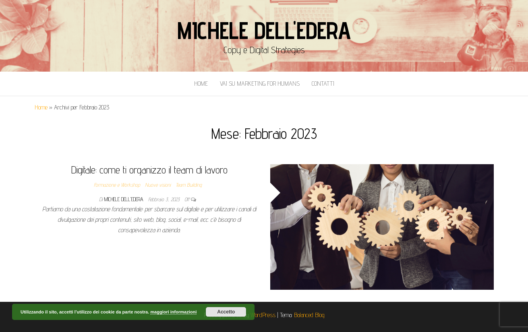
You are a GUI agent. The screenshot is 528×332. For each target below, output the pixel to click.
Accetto (226, 312)
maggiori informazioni (173, 311)
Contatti (323, 83)
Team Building (189, 184)
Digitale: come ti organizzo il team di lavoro (149, 169)
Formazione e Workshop (117, 184)
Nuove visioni (158, 184)
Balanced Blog (309, 315)
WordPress (263, 315)
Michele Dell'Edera (264, 30)
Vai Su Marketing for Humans (260, 83)
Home (201, 83)
